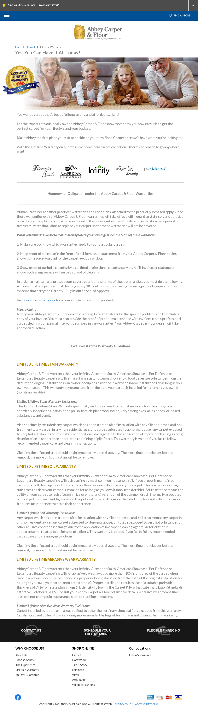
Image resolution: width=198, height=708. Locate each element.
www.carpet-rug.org (39, 300)
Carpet (31, 47)
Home (17, 47)
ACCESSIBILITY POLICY (147, 704)
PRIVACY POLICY (123, 704)
